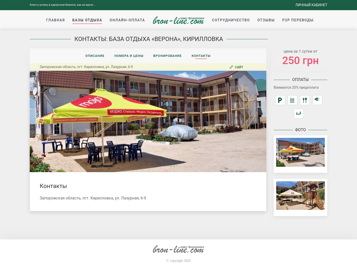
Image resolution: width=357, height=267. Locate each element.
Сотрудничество (231, 20)
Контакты (201, 56)
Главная (55, 20)
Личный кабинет (311, 5)
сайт (236, 67)
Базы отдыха (87, 20)
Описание (94, 56)
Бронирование (167, 56)
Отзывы (266, 20)
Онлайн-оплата (127, 20)
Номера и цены (128, 56)
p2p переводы (298, 20)
